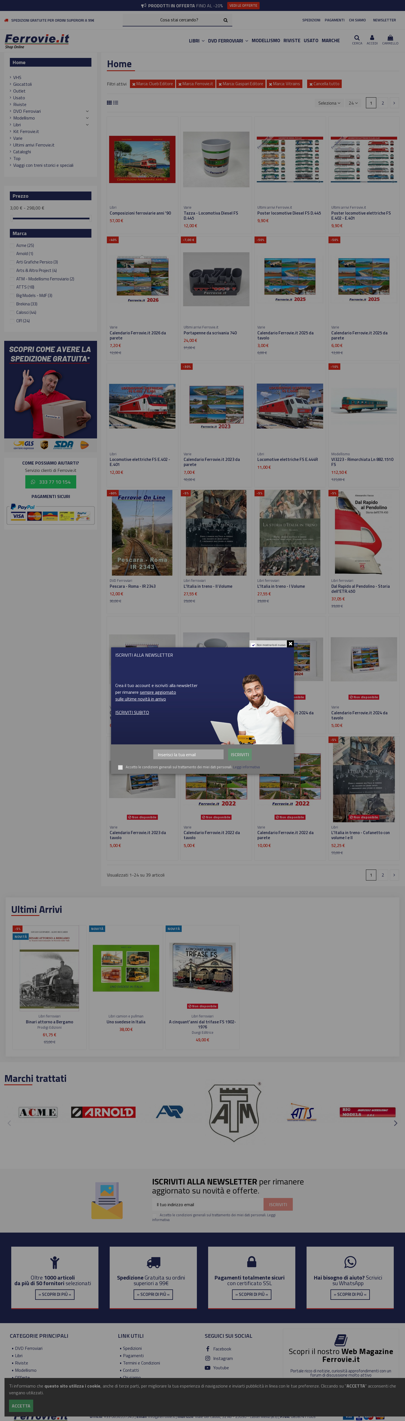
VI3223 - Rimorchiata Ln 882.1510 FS (362, 462)
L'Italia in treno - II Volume (208, 586)
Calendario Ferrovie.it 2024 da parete (285, 715)
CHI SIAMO (357, 20)
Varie (17, 138)
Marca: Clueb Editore (152, 83)
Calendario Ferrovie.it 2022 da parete (285, 835)
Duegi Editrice (202, 1032)
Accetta (21, 1405)
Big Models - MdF (34, 295)
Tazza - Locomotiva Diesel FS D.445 (211, 215)
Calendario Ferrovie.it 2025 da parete (359, 335)
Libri (17, 124)
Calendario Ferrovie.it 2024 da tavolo (359, 715)
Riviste (19, 104)
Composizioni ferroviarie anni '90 (140, 213)
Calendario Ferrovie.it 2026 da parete (138, 335)
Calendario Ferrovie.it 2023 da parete (212, 462)
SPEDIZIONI (311, 20)
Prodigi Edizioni (49, 1027)
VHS (17, 77)
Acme (25, 245)
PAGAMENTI (335, 20)
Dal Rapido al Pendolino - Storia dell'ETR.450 (360, 588)
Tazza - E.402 (196, 713)
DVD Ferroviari (27, 111)
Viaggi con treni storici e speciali (43, 165)
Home (19, 62)
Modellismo (24, 117)
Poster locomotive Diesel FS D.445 (289, 213)
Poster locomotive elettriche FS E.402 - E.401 (361, 215)
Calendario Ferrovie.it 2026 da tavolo (138, 715)
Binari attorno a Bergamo (49, 1022)
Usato (19, 97)
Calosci (26, 312)
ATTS (25, 287)
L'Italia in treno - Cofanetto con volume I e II (360, 835)
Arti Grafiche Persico (37, 262)
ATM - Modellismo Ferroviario (45, 279)
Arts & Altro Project (36, 270)
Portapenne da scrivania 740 (210, 333)
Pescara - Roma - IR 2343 (133, 586)
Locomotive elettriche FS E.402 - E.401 (140, 462)
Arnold (24, 253)
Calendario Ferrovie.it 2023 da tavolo (138, 835)
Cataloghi (22, 151)
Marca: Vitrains (284, 83)
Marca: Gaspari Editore (241, 83)
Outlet (19, 90)
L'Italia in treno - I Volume (281, 586)
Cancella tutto (324, 83)
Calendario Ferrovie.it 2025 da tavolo (285, 335)
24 (353, 103)
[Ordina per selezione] (329, 103)
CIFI (23, 320)
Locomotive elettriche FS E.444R (287, 459)
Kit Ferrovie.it (26, 131)
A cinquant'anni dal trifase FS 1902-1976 (202, 1024)
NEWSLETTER (384, 20)
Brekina (26, 304)
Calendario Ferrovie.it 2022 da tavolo (212, 835)
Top (17, 158)
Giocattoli (22, 84)
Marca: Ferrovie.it (195, 83)
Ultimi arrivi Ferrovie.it (34, 144)
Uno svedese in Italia (126, 1022)
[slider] (12, 218)
